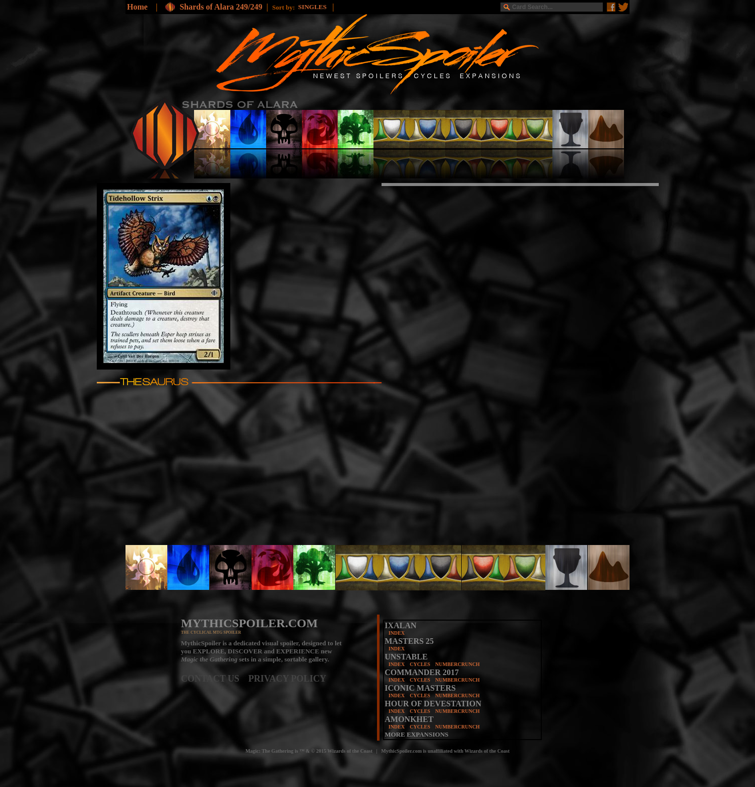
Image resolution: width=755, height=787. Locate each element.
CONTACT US (214, 679)
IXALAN (400, 625)
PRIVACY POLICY (287, 679)
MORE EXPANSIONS (417, 734)
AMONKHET (409, 719)
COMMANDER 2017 (422, 672)
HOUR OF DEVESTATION (433, 703)
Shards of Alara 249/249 (220, 7)
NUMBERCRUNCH (457, 664)
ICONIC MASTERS (420, 688)
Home (137, 7)
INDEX (397, 633)
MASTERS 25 (409, 641)
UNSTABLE (406, 656)
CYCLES (420, 664)
